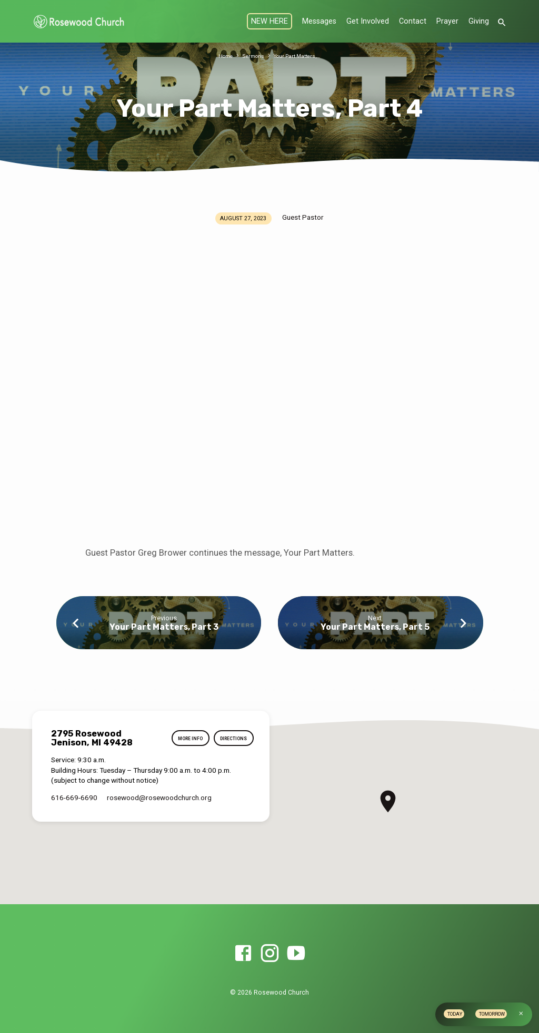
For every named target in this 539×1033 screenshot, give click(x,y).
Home (222, 56)
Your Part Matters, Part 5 (375, 627)
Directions (231, 738)
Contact (412, 21)
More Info (183, 738)
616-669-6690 (74, 797)
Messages (319, 21)
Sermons (251, 56)
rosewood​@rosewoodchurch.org (159, 797)
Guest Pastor (303, 217)
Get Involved (367, 21)
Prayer (447, 21)
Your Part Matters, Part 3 (163, 627)
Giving (478, 21)
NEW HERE (269, 21)
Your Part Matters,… (299, 56)
